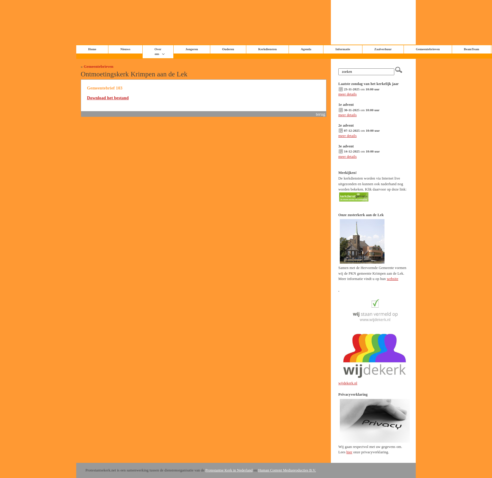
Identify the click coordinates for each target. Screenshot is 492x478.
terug (321, 114)
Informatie (342, 49)
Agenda (306, 49)
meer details (347, 94)
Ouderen (228, 49)
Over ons (158, 52)
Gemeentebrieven (428, 49)
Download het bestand (108, 97)
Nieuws (125, 49)
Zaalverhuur (383, 49)
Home (92, 49)
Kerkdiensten (267, 49)
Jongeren (192, 49)
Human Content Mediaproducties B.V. (287, 470)
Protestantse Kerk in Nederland (229, 470)
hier (349, 452)
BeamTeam (471, 49)
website (392, 279)
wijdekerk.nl (347, 383)
